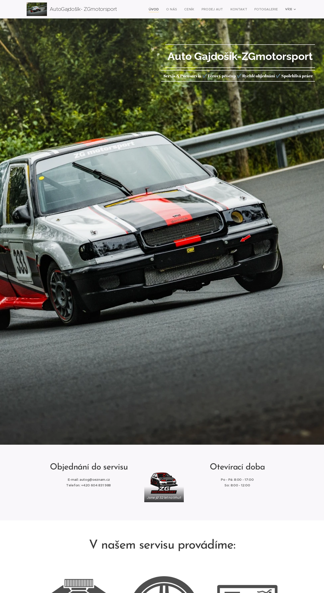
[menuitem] (163, 9)
